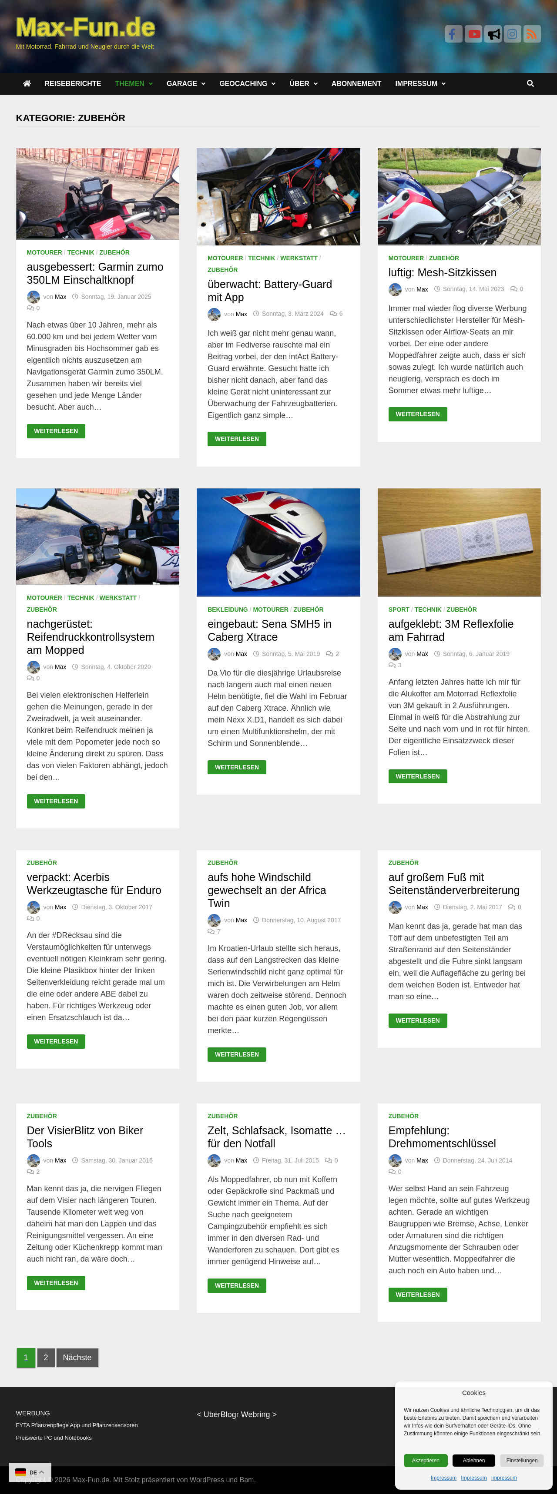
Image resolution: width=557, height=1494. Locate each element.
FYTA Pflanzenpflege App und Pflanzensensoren (77, 1425)
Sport (399, 609)
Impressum (443, 1478)
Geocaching (243, 83)
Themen (129, 83)
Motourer (44, 252)
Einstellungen (522, 1461)
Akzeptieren (426, 1461)
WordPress (207, 1480)
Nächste (77, 1357)
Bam (247, 1480)
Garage (182, 83)
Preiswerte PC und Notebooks (54, 1437)
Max (60, 296)
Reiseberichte (73, 83)
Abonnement (357, 83)
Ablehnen (474, 1461)
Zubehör (115, 252)
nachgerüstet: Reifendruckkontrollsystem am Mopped (90, 637)
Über (299, 83)
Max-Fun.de (90, 1480)
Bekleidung (228, 609)
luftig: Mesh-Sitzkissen (443, 272)
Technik (80, 252)
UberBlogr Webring (237, 1414)
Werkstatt (299, 258)
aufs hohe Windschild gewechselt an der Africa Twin (267, 890)
